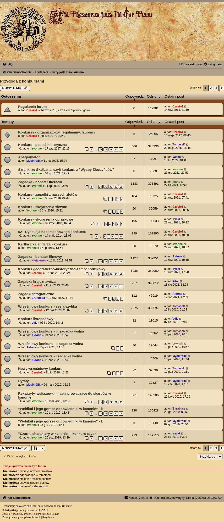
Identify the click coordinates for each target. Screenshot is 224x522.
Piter (175, 281)
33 (110, 273)
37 (116, 186)
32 (105, 273)
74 (110, 311)
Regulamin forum (32, 107)
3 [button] (216, 88)
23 (121, 149)
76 (121, 311)
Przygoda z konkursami (22, 81)
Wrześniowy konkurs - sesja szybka (47, 306)
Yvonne (37, 148)
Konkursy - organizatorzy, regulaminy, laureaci (56, 132)
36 (110, 186)
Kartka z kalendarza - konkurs (42, 244)
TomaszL (178, 368)
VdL (34, 322)
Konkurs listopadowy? (36, 319)
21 (110, 149)
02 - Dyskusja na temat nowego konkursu (52, 232)
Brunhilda (38, 298)
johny (176, 181)
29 (105, 286)
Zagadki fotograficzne (36, 294)
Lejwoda (177, 343)
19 (100, 149)
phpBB (30, 506)
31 (100, 273)
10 (121, 236)
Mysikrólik (33, 160)
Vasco (176, 157)
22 (116, 149)
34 (100, 186)
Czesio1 (31, 110)
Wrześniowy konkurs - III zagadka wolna (51, 331)
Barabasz (178, 408)
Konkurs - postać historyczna (42, 145)
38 (121, 186)
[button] (221, 88)
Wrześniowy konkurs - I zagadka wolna (50, 356)
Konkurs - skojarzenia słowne (42, 207)
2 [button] (211, 88)
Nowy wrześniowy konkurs (40, 369)
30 (110, 286)
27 (116, 413)
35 (105, 186)
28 (100, 286)
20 (105, 149)
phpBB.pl (43, 510)
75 (116, 311)
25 (105, 413)
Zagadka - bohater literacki (40, 182)
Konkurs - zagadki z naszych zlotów (47, 194)
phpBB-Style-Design (48, 514)
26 (110, 413)
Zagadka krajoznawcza (37, 281)
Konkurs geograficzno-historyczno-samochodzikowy (61, 269)
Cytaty (23, 381)
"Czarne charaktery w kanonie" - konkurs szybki (58, 434)
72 (100, 311)
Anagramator (29, 157)
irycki (176, 219)
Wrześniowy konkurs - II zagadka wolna (50, 344)
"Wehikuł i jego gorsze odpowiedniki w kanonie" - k (60, 409)
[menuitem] (7, 64)
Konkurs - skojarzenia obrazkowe (45, 219)
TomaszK (178, 144)
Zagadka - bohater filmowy (40, 257)
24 (100, 413)
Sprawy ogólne (80, 110)
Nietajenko (39, 260)
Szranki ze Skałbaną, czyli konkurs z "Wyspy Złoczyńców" (66, 170)
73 (105, 311)
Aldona (177, 256)
